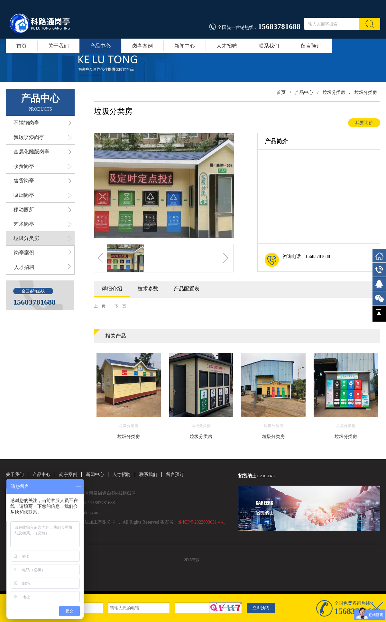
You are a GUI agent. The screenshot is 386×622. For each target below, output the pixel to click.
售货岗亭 (42, 181)
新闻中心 (184, 46)
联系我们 (269, 46)
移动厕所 (42, 210)
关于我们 (58, 46)
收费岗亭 (42, 166)
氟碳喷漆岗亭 (42, 137)
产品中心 (100, 46)
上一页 (100, 306)
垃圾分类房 (42, 238)
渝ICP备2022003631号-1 (201, 522)
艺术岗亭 (42, 224)
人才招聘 (226, 46)
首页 (21, 46)
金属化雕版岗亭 (42, 152)
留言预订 (311, 46)
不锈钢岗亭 (42, 123)
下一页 (120, 306)
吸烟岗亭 (42, 195)
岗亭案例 (142, 46)
